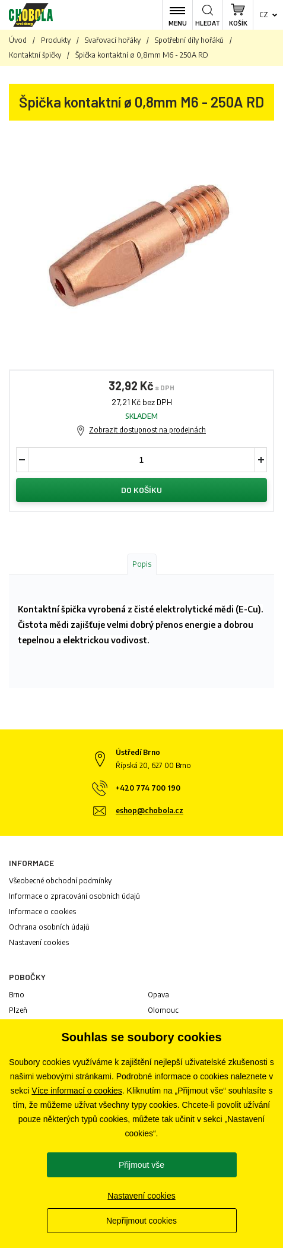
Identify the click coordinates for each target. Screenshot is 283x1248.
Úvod (18, 40)
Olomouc (163, 1010)
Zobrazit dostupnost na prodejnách (147, 429)
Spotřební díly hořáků (189, 40)
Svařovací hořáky (113, 40)
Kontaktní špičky (35, 54)
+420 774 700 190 (148, 787)
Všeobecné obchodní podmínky (60, 880)
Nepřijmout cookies (141, 1220)
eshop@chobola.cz (149, 810)
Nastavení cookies (39, 942)
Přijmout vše (141, 1165)
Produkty (56, 40)
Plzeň (18, 1010)
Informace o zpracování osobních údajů (74, 896)
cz (263, 14)
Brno (16, 994)
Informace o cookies (42, 911)
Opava (158, 994)
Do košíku (141, 490)
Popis (141, 564)
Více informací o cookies (76, 1090)
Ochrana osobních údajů (49, 926)
